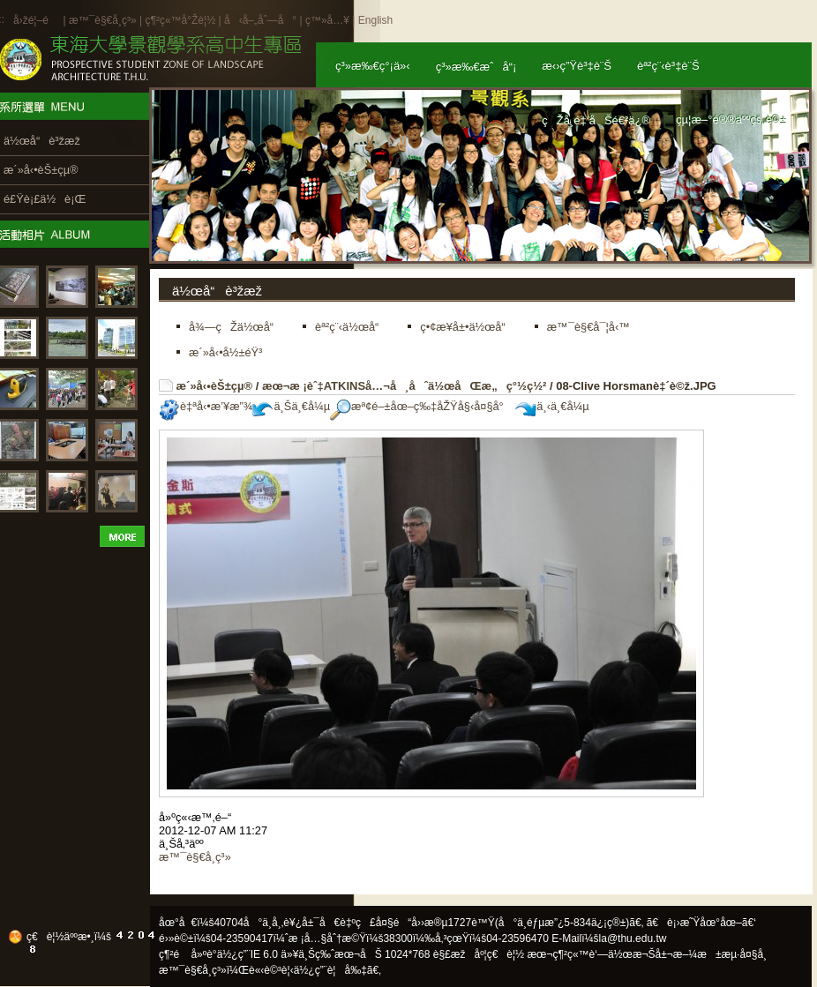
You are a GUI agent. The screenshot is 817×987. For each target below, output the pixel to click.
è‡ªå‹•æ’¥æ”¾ (205, 406)
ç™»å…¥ (327, 20)
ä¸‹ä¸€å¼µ (551, 406)
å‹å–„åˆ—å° (260, 20)
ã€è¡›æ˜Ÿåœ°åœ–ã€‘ (701, 922)
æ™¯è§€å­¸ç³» (104, 20)
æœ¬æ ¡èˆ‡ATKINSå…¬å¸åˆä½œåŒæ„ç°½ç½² (404, 386)
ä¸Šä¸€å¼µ (291, 406)
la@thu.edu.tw (633, 938)
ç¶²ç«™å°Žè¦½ (180, 20)
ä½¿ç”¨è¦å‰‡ (330, 970)
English (375, 20)
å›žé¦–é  (36, 20)
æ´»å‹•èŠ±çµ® (214, 386)
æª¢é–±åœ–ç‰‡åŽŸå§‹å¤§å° (421, 406)
